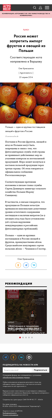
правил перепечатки (18, 384)
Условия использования (10, 415)
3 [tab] (26, 337)
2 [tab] (23, 337)
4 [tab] (29, 337)
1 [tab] (20, 337)
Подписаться (40, 370)
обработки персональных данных (16, 377)
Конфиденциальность (10, 413)
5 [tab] (32, 337)
